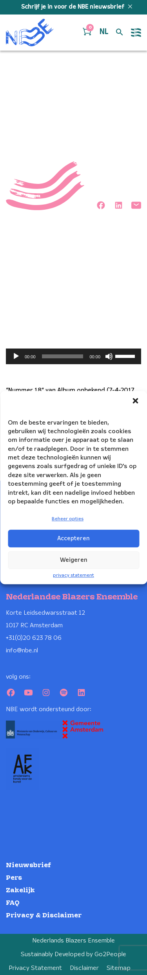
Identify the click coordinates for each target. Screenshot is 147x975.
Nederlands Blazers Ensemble (73, 941)
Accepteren (73, 538)
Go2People (110, 954)
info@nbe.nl (22, 651)
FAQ (13, 903)
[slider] (62, 356)
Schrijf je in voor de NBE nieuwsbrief (73, 7)
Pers (14, 878)
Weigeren (73, 560)
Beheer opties (67, 519)
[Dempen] (109, 356)
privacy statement (73, 575)
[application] (73, 356)
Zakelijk (20, 890)
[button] (135, 401)
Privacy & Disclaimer (44, 916)
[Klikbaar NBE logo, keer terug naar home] (30, 33)
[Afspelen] (16, 356)
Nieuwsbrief (28, 865)
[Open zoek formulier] (119, 32)
